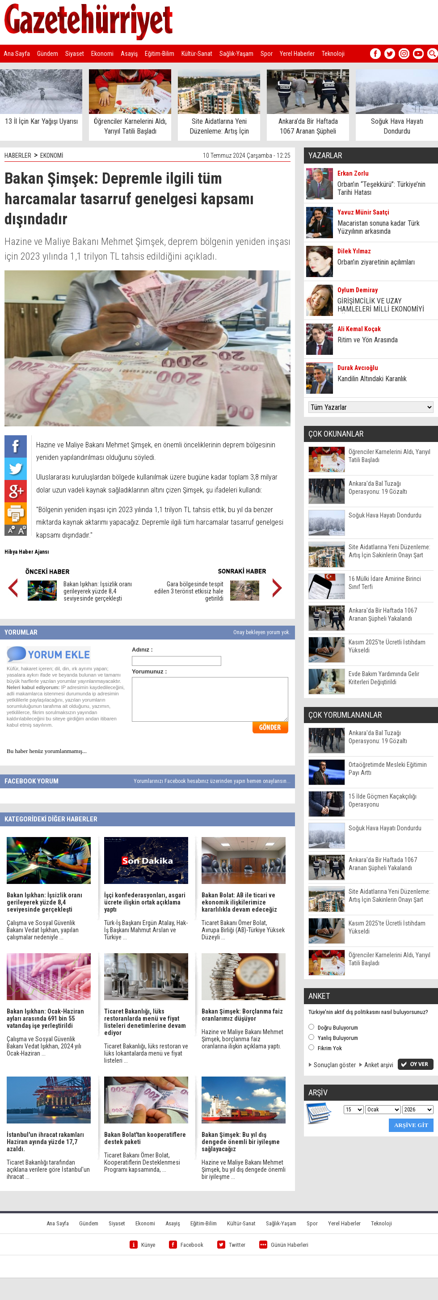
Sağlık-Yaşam (236, 53)
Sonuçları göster (335, 1065)
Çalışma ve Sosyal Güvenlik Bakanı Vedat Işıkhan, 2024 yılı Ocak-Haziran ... (44, 1046)
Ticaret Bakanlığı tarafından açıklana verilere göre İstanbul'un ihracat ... (48, 1169)
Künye (142, 1244)
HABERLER (17, 155)
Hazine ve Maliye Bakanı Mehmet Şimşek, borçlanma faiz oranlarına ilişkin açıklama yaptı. (242, 1039)
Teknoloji (333, 53)
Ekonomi (102, 53)
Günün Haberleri (283, 1244)
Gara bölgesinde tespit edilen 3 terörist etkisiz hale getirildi (188, 591)
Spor (267, 53)
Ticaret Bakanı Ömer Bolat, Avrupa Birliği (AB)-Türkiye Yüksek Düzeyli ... (243, 930)
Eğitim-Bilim (159, 53)
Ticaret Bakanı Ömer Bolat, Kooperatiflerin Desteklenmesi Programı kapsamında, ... (142, 1162)
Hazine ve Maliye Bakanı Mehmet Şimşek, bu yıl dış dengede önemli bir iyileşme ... (244, 1169)
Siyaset (74, 53)
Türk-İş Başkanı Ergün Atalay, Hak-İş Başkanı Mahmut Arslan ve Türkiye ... (146, 930)
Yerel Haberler (297, 53)
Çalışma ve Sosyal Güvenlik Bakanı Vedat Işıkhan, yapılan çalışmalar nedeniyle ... (43, 930)
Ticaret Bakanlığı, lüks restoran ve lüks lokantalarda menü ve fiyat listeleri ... (146, 1053)
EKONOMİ (51, 155)
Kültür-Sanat (196, 53)
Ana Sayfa (17, 53)
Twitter (231, 1244)
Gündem (47, 53)
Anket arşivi (378, 1065)
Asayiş (129, 53)
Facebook (186, 1244)
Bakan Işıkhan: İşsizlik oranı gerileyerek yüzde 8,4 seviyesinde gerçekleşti (97, 591)
